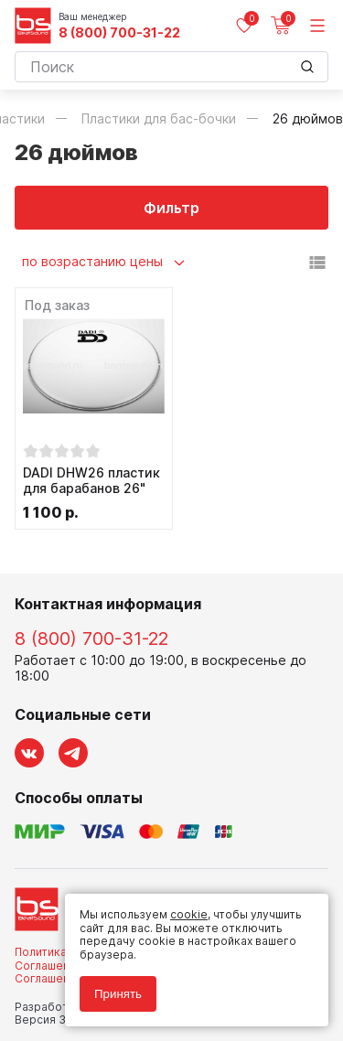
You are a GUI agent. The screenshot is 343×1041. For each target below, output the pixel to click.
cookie (189, 914)
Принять (118, 994)
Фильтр (171, 208)
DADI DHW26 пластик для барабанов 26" (91, 481)
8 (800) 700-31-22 (119, 33)
